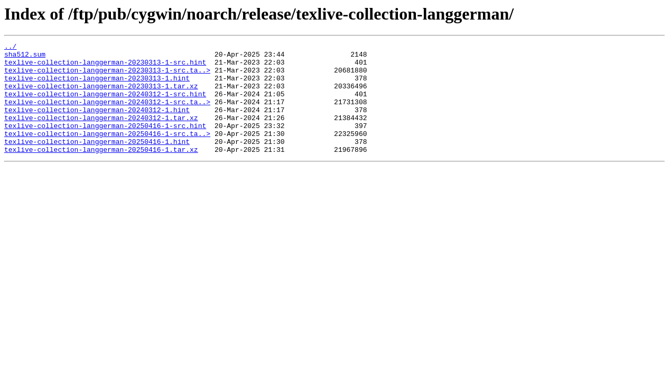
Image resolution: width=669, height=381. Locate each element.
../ (10, 47)
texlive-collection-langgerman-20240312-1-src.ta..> (107, 114)
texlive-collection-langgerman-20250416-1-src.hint (105, 143)
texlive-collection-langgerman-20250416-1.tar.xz (101, 171)
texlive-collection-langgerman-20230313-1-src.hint (105, 66)
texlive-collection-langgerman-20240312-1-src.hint (105, 105)
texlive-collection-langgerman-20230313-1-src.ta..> (107, 76)
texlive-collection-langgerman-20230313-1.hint (97, 85)
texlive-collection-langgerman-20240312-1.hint (97, 124)
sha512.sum (24, 57)
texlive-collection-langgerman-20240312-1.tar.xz (101, 133)
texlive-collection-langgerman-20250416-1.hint (97, 162)
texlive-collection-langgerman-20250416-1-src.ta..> (107, 152)
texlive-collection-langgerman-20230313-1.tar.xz (101, 95)
